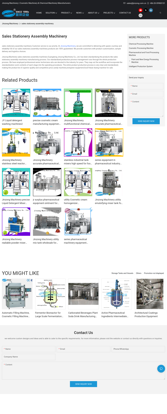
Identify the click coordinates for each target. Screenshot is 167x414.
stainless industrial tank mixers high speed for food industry (78, 162)
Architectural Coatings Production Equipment (146, 314)
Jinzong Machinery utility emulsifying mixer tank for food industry (108, 201)
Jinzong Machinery (10, 23)
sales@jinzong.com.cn (134, 3)
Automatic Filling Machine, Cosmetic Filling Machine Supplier (15, 314)
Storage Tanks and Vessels (122, 273)
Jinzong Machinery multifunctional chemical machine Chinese (77, 122)
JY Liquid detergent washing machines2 (12, 122)
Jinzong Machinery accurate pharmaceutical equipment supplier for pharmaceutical (108, 122)
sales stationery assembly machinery (37, 23)
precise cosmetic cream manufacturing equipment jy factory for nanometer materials (46, 122)
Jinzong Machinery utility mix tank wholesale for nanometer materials (46, 241)
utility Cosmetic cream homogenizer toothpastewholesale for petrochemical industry (76, 201)
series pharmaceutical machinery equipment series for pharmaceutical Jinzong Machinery (77, 241)
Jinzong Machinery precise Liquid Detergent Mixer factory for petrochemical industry (16, 201)
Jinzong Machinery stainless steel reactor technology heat (13, 162)
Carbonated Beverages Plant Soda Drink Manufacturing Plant (83, 314)
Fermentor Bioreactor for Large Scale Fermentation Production (48, 314)
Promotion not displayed (154, 273)
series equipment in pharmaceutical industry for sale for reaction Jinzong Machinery (107, 162)
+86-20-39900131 (156, 3)
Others (138, 273)
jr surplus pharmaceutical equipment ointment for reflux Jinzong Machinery (46, 201)
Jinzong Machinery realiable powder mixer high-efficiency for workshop (13, 241)
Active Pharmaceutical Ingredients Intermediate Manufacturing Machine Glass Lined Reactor (114, 314)
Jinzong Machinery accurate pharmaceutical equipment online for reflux (47, 162)
